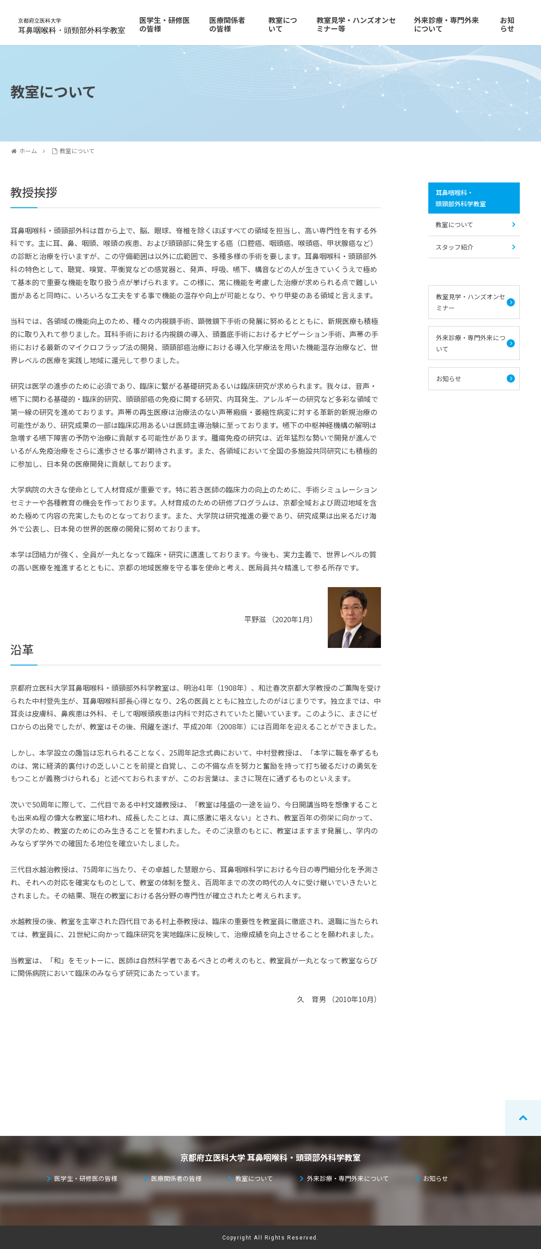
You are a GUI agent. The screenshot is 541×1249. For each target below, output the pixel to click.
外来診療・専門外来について (470, 343)
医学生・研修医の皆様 (85, 1178)
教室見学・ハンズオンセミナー (470, 302)
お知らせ (452, 378)
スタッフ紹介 (454, 246)
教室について (454, 224)
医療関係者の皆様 (176, 1178)
